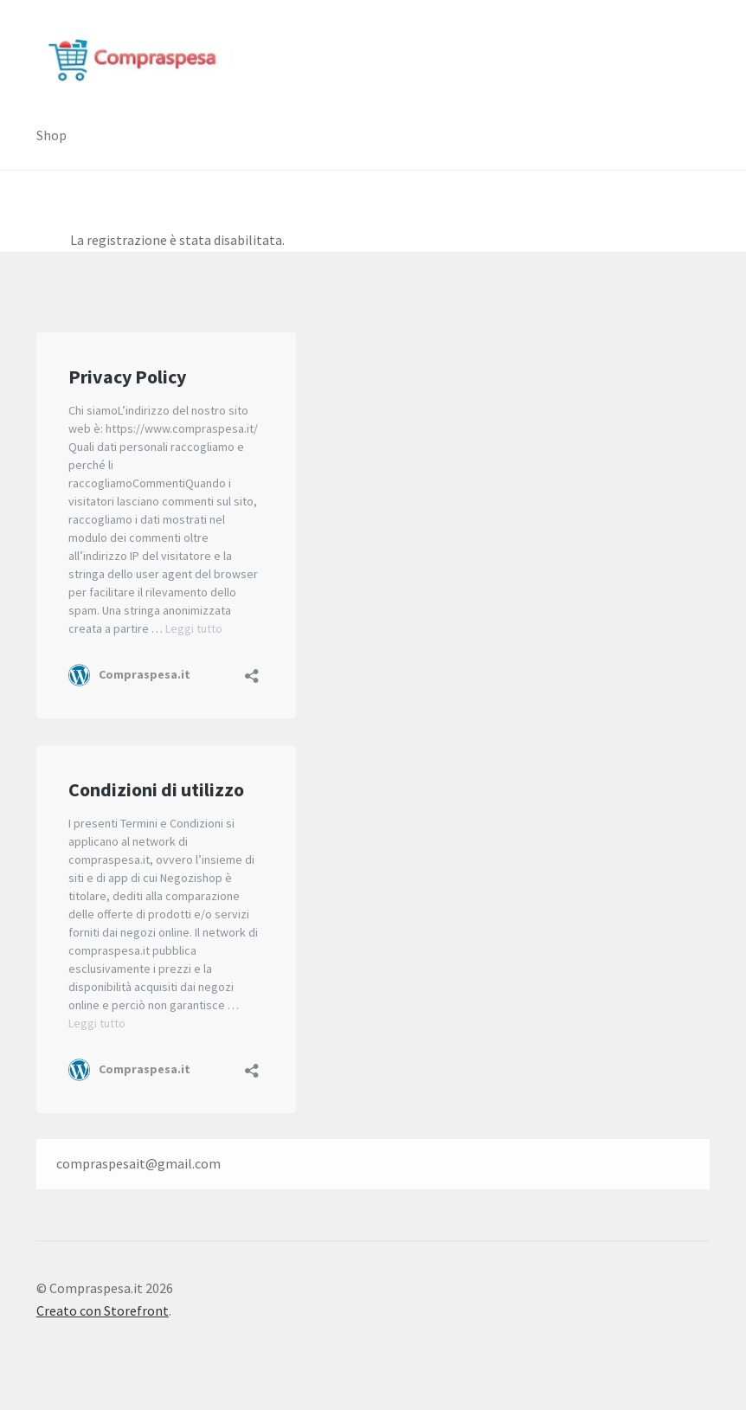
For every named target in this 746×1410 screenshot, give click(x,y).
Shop (51, 135)
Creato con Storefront (102, 1310)
